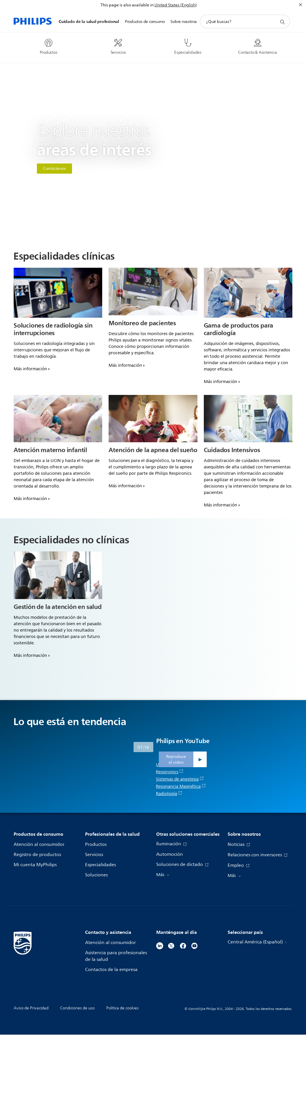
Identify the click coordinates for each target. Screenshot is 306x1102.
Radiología (169, 861)
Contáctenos (54, 168)
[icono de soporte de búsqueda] (282, 21)
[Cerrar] (300, 4)
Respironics (169, 839)
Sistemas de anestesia (180, 846)
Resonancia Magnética (181, 853)
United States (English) (175, 5)
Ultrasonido (170, 832)
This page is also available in (127, 5)
